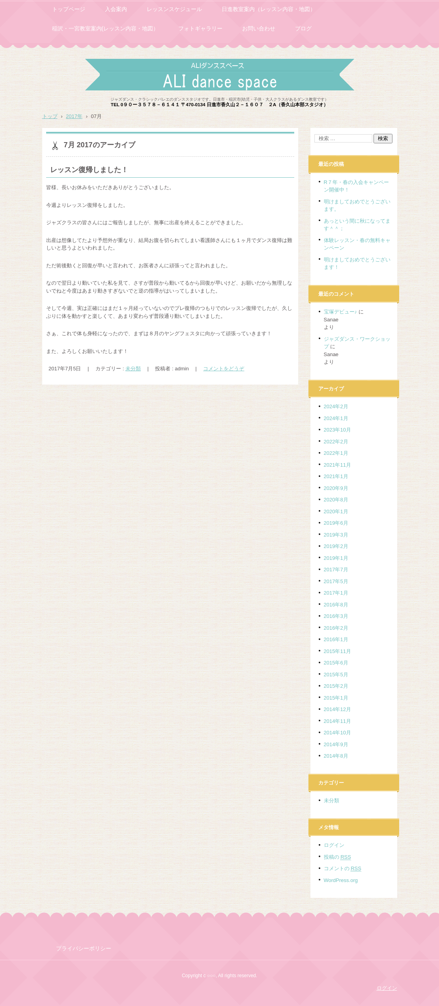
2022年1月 (336, 453)
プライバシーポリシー (83, 948)
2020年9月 (336, 488)
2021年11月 (337, 465)
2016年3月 (336, 616)
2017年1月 (336, 593)
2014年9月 (336, 744)
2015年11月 (337, 651)
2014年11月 (337, 721)
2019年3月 (336, 535)
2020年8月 (336, 500)
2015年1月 (336, 698)
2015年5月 (336, 675)
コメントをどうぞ (223, 369)
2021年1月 (336, 476)
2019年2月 (336, 546)
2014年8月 (336, 756)
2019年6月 (336, 523)
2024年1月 (336, 418)
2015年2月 (336, 686)
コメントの (342, 868)
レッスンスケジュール (174, 9)
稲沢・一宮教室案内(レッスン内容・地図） (105, 28)
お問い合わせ (258, 28)
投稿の (337, 857)
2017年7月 (336, 569)
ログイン (334, 845)
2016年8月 (336, 605)
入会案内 (116, 9)
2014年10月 (337, 733)
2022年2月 (336, 442)
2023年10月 (337, 430)
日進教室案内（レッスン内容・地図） (269, 9)
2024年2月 (336, 406)
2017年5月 (336, 581)
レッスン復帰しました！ (89, 170)
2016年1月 (336, 639)
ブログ (303, 28)
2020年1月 (336, 511)
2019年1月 (336, 558)
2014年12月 (337, 709)
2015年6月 (336, 663)
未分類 (133, 369)
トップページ (68, 9)
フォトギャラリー (200, 28)
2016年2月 (336, 628)
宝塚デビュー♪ (340, 312)
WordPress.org (341, 880)
